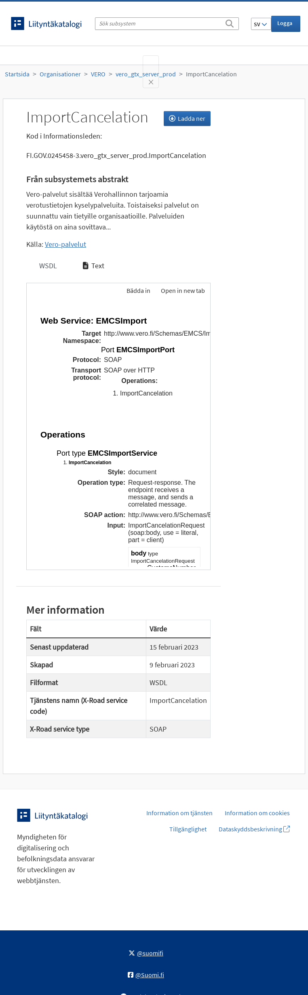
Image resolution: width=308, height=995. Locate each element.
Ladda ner (187, 118)
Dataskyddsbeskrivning (254, 829)
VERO (98, 74)
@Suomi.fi (146, 975)
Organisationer (60, 74)
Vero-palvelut (65, 244)
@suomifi (146, 953)
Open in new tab (183, 290)
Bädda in (137, 290)
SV (260, 24)
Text (93, 265)
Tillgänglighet (188, 829)
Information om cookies (257, 813)
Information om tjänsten (179, 813)
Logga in (285, 25)
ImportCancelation (211, 74)
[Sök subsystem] (167, 23)
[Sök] (229, 22)
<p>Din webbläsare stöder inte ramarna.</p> (118, 435)
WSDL (47, 265)
